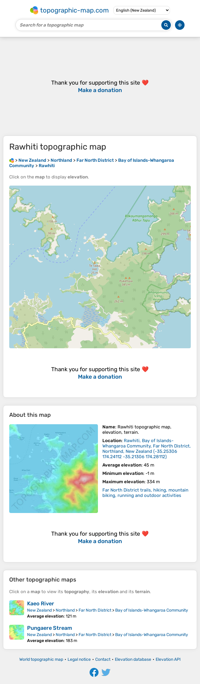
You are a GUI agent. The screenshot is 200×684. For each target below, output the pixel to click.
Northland (65, 610)
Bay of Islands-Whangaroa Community (151, 610)
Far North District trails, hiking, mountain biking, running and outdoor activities (145, 492)
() (146, 448)
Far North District (95, 610)
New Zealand (39, 610)
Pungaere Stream (49, 628)
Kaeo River (40, 603)
